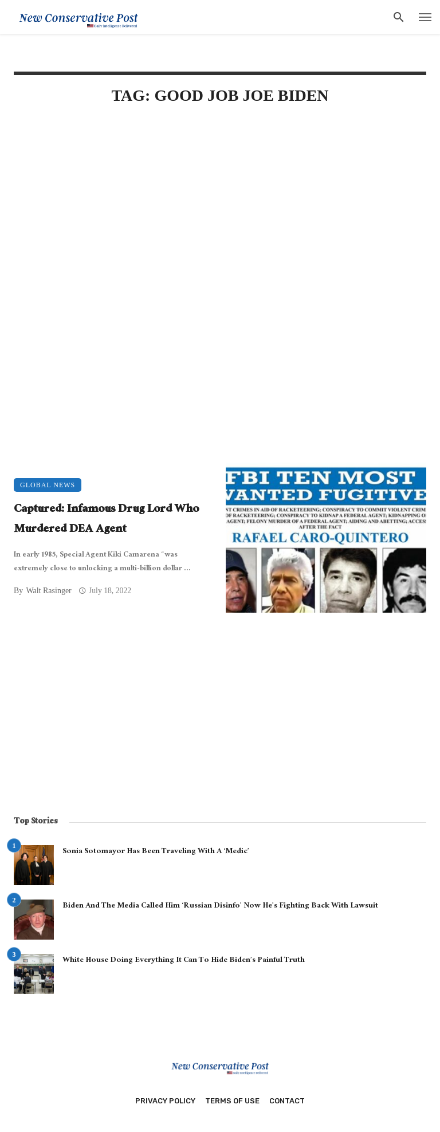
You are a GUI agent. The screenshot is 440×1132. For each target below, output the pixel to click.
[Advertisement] (220, 213)
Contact (287, 1100)
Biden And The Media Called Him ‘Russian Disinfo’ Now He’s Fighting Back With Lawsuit (220, 906)
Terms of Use (232, 1100)
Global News (47, 485)
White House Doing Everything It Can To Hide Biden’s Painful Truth (183, 961)
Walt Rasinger (48, 590)
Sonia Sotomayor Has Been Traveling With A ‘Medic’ (155, 852)
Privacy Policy (165, 1100)
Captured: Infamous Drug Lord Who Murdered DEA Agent (106, 520)
